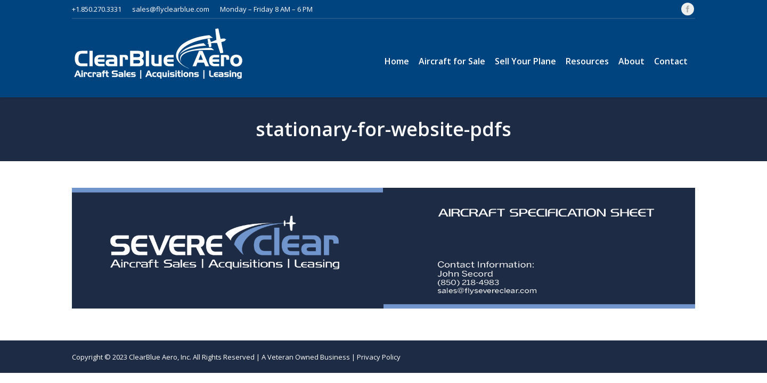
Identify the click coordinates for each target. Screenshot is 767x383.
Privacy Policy (379, 357)
